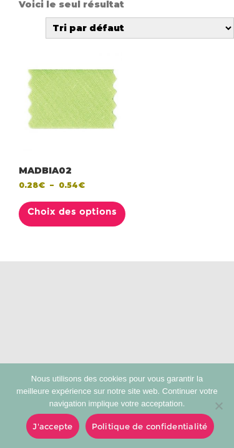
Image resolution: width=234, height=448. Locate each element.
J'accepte (52, 426)
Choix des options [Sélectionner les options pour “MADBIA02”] (72, 211)
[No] (218, 405)
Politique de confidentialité (150, 426)
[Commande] (140, 28)
